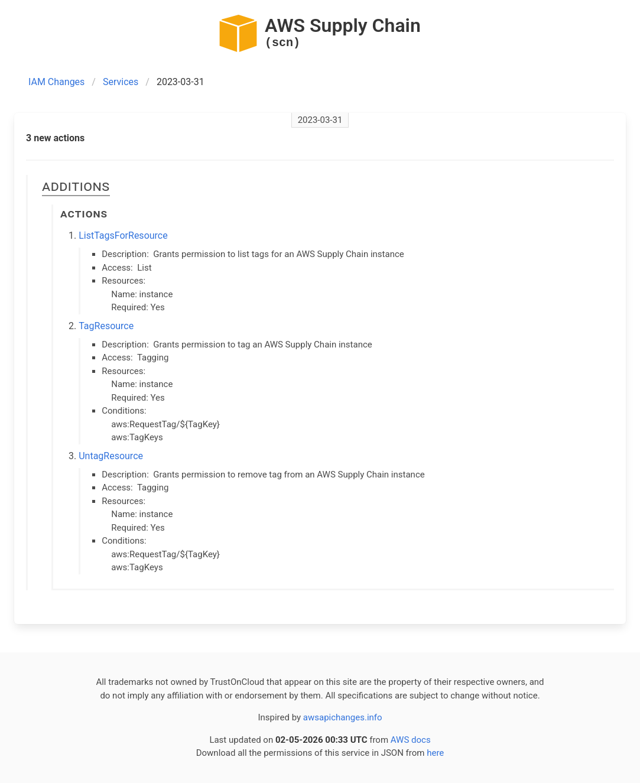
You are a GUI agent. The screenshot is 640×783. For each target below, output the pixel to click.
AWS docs (411, 740)
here (435, 753)
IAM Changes (56, 81)
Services (120, 81)
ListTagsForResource (123, 235)
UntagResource (111, 456)
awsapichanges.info (342, 717)
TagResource (106, 326)
